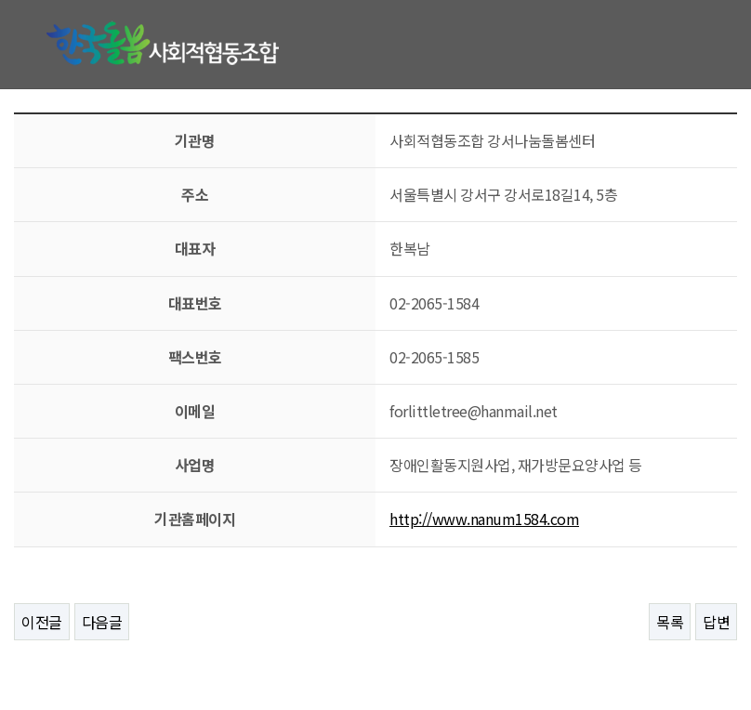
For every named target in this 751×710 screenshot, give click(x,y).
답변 (716, 622)
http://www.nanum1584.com (484, 518)
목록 (669, 622)
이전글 (41, 622)
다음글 (102, 622)
